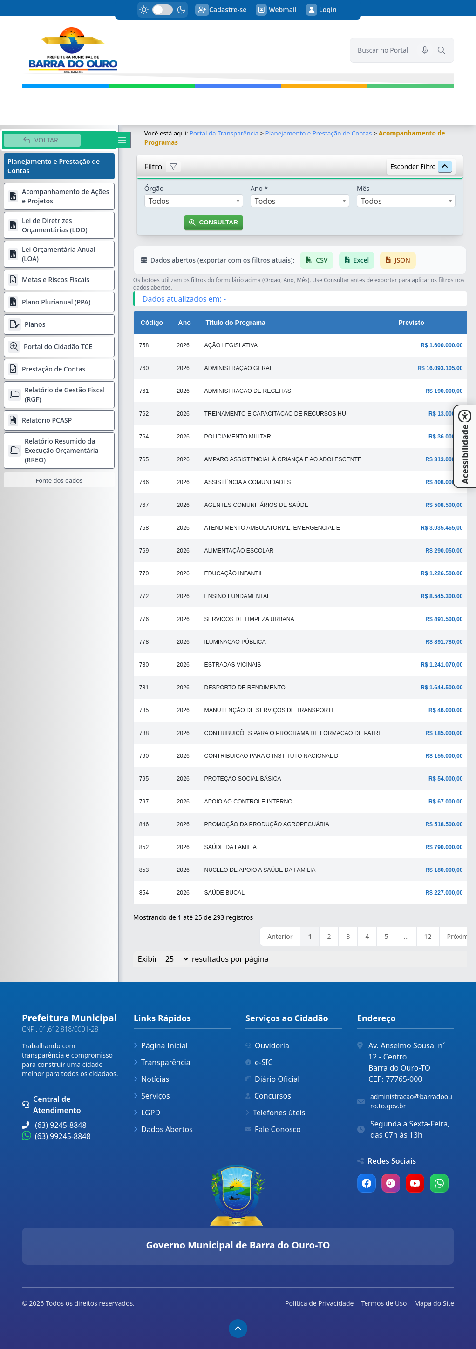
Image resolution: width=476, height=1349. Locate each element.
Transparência (162, 1062)
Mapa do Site (434, 1303)
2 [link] (329, 936)
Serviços (152, 1096)
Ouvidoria (267, 1045)
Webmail (276, 10)
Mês (363, 188)
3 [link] (348, 936)
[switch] (162, 9)
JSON (398, 260)
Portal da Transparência (224, 133)
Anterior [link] (279, 936)
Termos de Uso (384, 1303)
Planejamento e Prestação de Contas (318, 133)
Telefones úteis (275, 1112)
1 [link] (310, 936)
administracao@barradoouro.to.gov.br (411, 1101)
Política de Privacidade (319, 1303)
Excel (357, 260)
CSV (316, 260)
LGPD (147, 1112)
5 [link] (386, 936)
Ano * (259, 188)
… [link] (406, 936)
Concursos (268, 1096)
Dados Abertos (163, 1129)
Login (321, 10)
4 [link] (367, 936)
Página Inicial (161, 1045)
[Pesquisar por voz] (424, 50)
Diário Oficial (272, 1079)
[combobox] (193, 200)
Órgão (154, 188)
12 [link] (428, 936)
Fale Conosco (273, 1129)
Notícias (151, 1079)
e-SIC (259, 1062)
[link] (180, 50)
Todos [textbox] (159, 201)
